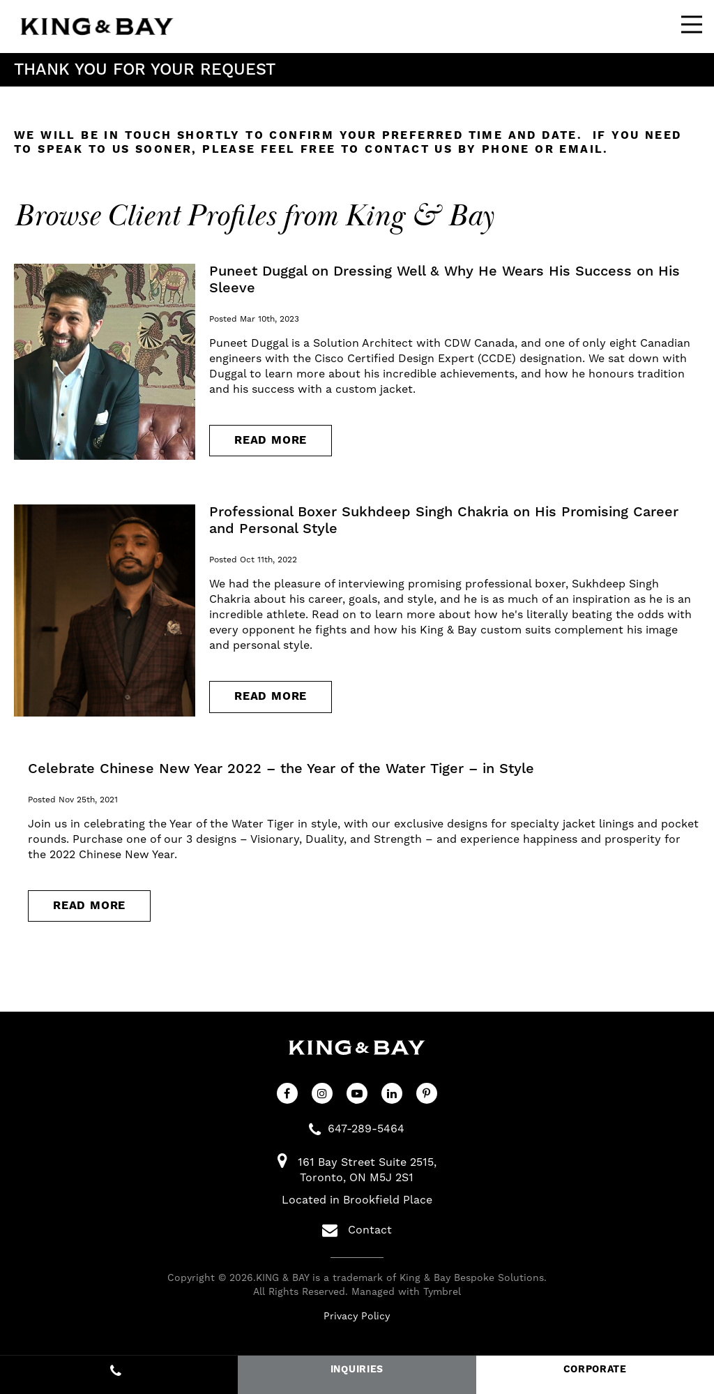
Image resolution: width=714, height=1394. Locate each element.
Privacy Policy (357, 1316)
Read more (270, 440)
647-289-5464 (366, 1129)
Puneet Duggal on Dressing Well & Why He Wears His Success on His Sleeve (444, 279)
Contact (357, 1230)
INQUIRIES (357, 1369)
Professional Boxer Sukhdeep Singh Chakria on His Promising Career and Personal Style (443, 520)
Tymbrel (442, 1292)
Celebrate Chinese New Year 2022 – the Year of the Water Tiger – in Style (281, 769)
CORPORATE (595, 1369)
